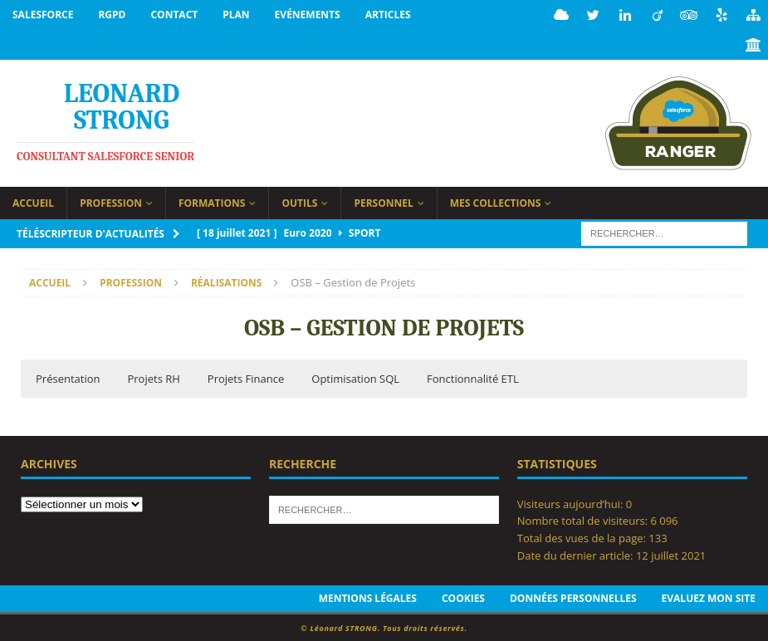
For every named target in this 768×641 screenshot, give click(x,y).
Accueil (33, 201)
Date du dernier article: (576, 553)
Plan (236, 14)
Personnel (383, 201)
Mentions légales (368, 597)
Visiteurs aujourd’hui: (571, 502)
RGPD (111, 14)
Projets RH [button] (153, 376)
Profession (111, 201)
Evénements (307, 14)
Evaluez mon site (709, 597)
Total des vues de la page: (583, 536)
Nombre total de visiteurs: (584, 518)
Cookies (463, 597)
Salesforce (42, 14)
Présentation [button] (68, 376)
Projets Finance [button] (246, 376)
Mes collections (495, 201)
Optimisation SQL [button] (355, 376)
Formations (212, 201)
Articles (388, 14)
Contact (174, 14)
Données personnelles (573, 597)
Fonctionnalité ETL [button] (473, 376)
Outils (299, 201)
